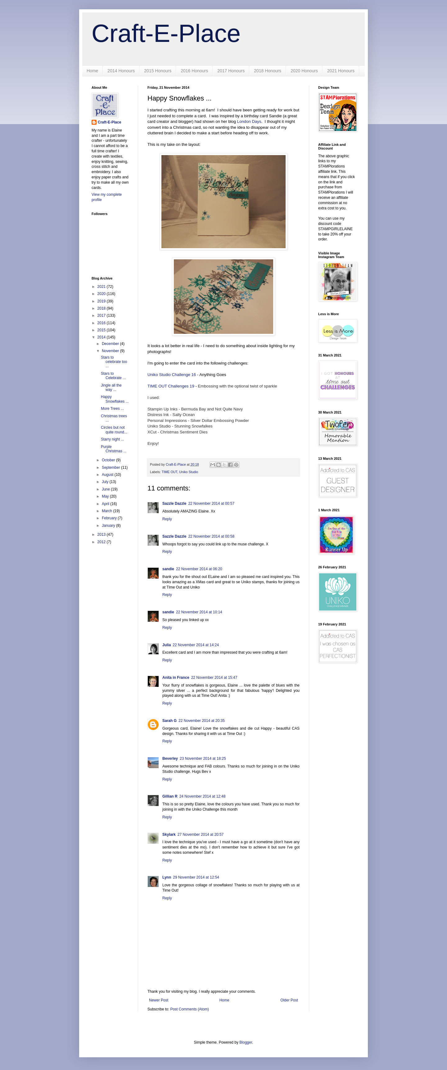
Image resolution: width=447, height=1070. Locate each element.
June (106, 489)
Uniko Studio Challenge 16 (171, 374)
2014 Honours (121, 70)
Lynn (166, 877)
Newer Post (158, 1000)
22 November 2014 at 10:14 (199, 612)
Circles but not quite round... (114, 429)
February (110, 518)
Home (92, 70)
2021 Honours (340, 70)
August (108, 474)
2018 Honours (267, 70)
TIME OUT (169, 472)
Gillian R (170, 796)
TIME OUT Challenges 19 (170, 386)
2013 (102, 534)
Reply (167, 519)
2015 (102, 330)
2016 (102, 323)
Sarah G (169, 721)
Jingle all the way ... (111, 387)
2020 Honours (304, 70)
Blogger (245, 1042)
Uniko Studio (188, 472)
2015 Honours (157, 70)
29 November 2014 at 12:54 (196, 877)
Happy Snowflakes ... (115, 399)
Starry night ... (112, 439)
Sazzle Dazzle (174, 503)
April (106, 504)
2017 (102, 315)
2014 (102, 337)
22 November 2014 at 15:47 (214, 677)
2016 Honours (194, 70)
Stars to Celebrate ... (113, 375)
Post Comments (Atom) (189, 1009)
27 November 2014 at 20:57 (201, 834)
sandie (168, 569)
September (111, 467)
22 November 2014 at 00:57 (211, 503)
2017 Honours (231, 70)
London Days (249, 121)
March (107, 511)
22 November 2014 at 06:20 (199, 569)
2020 (102, 294)
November (111, 351)
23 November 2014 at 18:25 (203, 758)
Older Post (289, 1000)
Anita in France (175, 677)
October (109, 460)
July (106, 482)
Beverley (170, 758)
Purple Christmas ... (113, 449)
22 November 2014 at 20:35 (201, 721)
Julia (166, 645)
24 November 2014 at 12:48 (202, 796)
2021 (102, 286)
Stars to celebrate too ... (114, 362)
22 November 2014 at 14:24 (196, 645)
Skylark (169, 834)
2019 (102, 301)
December (111, 344)
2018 (102, 308)
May (106, 496)
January (109, 525)
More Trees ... (112, 408)
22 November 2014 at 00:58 (211, 536)
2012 (102, 542)
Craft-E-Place (166, 33)
